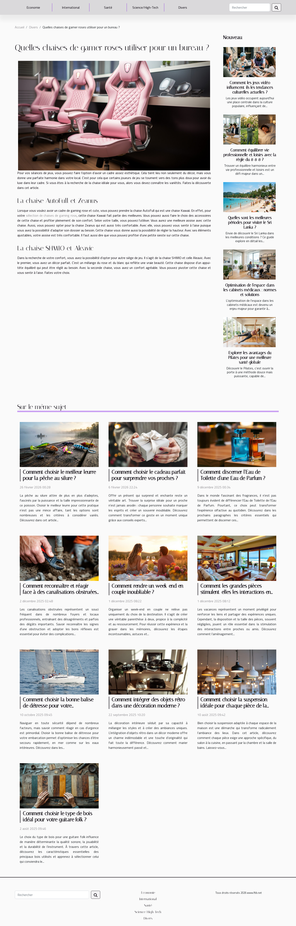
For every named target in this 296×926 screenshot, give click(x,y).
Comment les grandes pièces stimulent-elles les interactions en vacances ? (235, 592)
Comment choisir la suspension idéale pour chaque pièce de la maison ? (233, 706)
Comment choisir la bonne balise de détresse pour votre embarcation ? (58, 706)
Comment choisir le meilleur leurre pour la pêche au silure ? (59, 475)
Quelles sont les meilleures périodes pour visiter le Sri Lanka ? (250, 222)
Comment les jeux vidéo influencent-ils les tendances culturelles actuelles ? (250, 87)
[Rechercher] (249, 7)
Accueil (19, 27)
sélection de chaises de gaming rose (51, 215)
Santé (108, 7)
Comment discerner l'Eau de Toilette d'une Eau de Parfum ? (232, 475)
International (71, 7)
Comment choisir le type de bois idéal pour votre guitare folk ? (57, 816)
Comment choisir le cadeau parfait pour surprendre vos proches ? (149, 475)
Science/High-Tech (145, 7)
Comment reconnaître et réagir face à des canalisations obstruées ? (60, 592)
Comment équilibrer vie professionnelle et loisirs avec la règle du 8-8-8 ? (249, 155)
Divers (182, 7)
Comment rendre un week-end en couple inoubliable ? (147, 589)
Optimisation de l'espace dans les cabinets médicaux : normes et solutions (249, 290)
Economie (33, 7)
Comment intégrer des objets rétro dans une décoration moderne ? (148, 703)
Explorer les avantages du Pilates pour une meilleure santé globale (249, 357)
